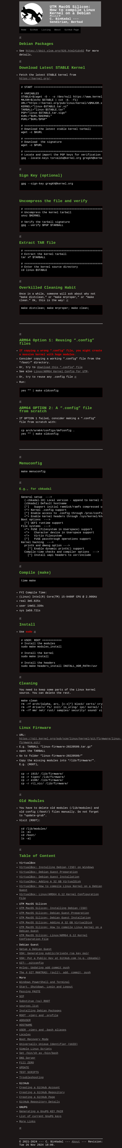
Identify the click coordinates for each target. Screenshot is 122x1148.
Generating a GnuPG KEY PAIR (41, 1111)
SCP (21, 996)
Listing (46, 29)
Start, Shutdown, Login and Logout (46, 987)
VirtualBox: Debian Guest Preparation (48, 872)
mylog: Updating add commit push (44, 968)
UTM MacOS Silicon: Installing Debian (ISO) (53, 908)
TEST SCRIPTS (29, 1072)
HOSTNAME (25, 1025)
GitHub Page (72, 29)
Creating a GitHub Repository (42, 1092)
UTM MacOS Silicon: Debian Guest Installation (55, 918)
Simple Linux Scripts (35, 1049)
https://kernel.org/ (34, 79)
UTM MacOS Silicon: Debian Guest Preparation (54, 913)
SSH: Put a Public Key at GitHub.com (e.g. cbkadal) (59, 958)
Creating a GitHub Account (39, 1087)
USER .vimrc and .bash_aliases (42, 1030)
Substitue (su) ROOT (34, 1001)
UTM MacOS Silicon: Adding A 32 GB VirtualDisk (55, 923)
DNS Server (27, 1058)
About (57, 29)
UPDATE (24, 1067)
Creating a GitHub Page (37, 1097)
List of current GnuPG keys (40, 1116)
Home (23, 29)
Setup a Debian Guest (35, 949)
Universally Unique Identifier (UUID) (48, 1044)
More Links (27, 1121)
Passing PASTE (29, 991)
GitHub (34, 29)
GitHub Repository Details (39, 1102)
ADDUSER (25, 1020)
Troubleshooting (31, 1077)
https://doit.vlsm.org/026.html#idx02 (55, 51)
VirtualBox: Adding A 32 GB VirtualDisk (50, 882)
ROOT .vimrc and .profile (38, 1015)
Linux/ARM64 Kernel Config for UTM (60, 371)
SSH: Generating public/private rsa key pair (54, 953)
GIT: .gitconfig (31, 963)
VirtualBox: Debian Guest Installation (49, 877)
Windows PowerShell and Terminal (44, 982)
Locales (25, 1035)
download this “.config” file (60, 367)
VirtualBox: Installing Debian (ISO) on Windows (56, 867)
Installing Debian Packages (40, 1011)
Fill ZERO (26, 1063)
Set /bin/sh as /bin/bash (38, 1053)
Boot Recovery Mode (33, 1039)
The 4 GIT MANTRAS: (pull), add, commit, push (55, 972)
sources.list (29, 1006)
